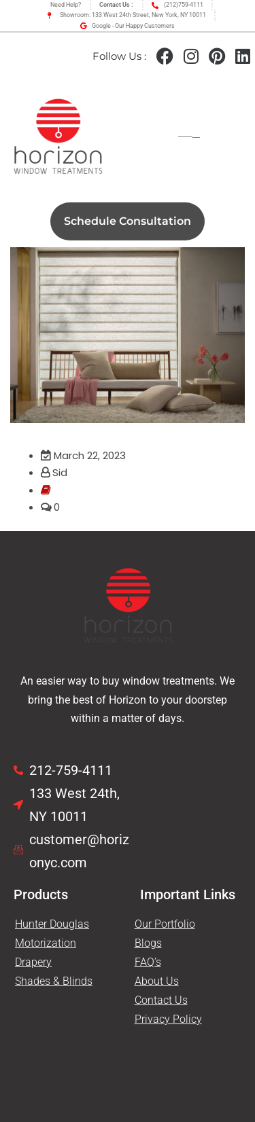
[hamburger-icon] (189, 138)
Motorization (45, 943)
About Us (157, 981)
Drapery (33, 962)
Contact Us (161, 1000)
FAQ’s (148, 962)
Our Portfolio (165, 924)
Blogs (148, 943)
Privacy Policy (168, 1019)
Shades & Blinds (53, 981)
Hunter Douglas (52, 924)
